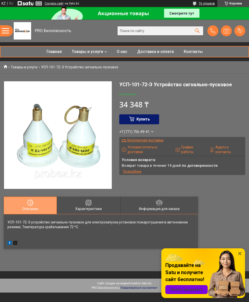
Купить (143, 119)
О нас (122, 51)
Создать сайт (54, 3)
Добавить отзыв (239, 30)
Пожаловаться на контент (139, 288)
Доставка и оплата (155, 51)
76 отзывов (207, 3)
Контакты (193, 51)
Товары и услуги (87, 51)
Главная (54, 51)
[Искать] (197, 31)
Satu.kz (146, 283)
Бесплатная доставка (145, 140)
